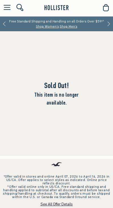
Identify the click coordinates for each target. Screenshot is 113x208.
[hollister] (56, 8)
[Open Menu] (5, 8)
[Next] (109, 24)
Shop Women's (47, 26)
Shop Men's (68, 26)
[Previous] (4, 24)
